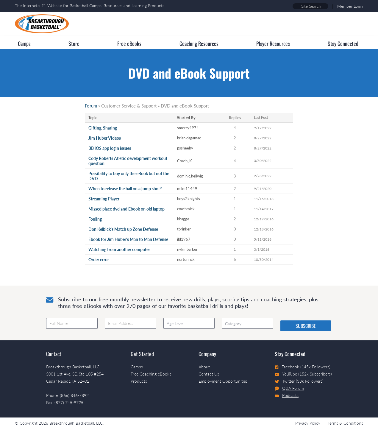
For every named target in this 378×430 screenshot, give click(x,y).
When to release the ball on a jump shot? (125, 188)
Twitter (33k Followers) (299, 381)
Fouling (95, 219)
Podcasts (287, 395)
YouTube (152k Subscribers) (303, 373)
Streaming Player (103, 198)
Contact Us (209, 373)
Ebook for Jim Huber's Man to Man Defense (128, 239)
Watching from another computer (119, 249)
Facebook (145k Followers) (302, 366)
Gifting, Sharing (102, 127)
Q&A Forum (289, 388)
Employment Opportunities (223, 381)
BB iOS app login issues (109, 148)
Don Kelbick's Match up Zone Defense (123, 229)
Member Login (350, 6)
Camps (137, 366)
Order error (98, 259)
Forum (91, 105)
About (204, 366)
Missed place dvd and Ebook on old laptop (126, 208)
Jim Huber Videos (104, 138)
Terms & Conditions (345, 423)
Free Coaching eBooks (151, 373)
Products (139, 381)
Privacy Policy (307, 423)
